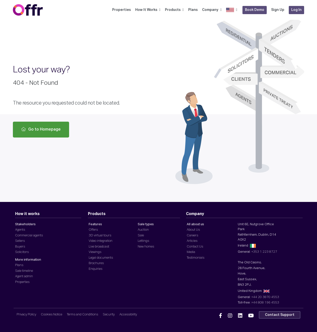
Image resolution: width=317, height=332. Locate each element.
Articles (192, 241)
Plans (193, 10)
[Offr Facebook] (220, 316)
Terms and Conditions (82, 314)
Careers (192, 235)
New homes (146, 246)
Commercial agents (29, 235)
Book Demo (254, 10)
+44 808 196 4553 (265, 302)
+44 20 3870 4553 (265, 297)
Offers (93, 229)
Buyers (20, 246)
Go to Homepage (41, 129)
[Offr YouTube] (251, 316)
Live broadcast (99, 246)
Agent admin (24, 276)
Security (109, 314)
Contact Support (279, 315)
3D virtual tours (100, 235)
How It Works (147, 10)
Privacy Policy (26, 314)
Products (174, 10)
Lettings (143, 241)
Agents (20, 229)
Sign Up (277, 10)
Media (191, 252)
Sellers (20, 241)
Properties (121, 10)
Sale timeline (24, 271)
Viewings (95, 252)
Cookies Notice (51, 314)
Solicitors (22, 252)
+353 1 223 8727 (264, 251)
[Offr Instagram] (230, 316)
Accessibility (128, 314)
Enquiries (95, 269)
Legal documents (101, 257)
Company (212, 10)
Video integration (100, 241)
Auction (143, 229)
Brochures (96, 263)
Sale (141, 235)
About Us (193, 229)
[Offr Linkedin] (240, 316)
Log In (296, 10)
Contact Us (195, 246)
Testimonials (195, 257)
